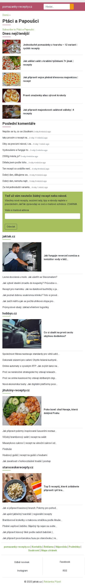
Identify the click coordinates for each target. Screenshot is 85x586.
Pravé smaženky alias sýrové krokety (44, 95)
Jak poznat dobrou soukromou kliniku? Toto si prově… (30, 295)
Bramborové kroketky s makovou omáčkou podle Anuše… (32, 520)
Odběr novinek (21, 562)
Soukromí (33, 550)
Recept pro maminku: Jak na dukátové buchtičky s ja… (30, 289)
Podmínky (74, 546)
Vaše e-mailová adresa (17, 210)
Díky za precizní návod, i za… (17, 143)
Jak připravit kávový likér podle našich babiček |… (28, 532)
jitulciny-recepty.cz (16, 390)
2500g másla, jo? (11, 156)
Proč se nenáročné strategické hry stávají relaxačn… (29, 372)
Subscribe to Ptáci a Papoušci (18, 29)
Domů (5, 15)
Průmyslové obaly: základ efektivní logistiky (25, 307)
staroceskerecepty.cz (17, 467)
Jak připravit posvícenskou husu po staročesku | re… (29, 538)
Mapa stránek (49, 550)
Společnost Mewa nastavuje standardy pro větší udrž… (30, 354)
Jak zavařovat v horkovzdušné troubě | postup (26, 461)
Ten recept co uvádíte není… (16, 168)
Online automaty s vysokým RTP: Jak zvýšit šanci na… (30, 366)
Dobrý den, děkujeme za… (15, 174)
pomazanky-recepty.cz (17, 6)
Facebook (65, 561)
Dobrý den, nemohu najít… (15, 181)
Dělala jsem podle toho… (15, 162)
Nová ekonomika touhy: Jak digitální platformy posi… (29, 384)
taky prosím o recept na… (15, 137)
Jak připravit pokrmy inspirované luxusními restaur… (29, 431)
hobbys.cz (9, 313)
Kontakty (37, 546)
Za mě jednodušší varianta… (16, 187)
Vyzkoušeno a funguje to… (16, 150)
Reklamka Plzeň (52, 581)
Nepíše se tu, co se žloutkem (17, 131)
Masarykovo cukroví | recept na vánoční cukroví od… (29, 443)
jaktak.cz (8, 236)
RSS (65, 570)
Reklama (49, 546)
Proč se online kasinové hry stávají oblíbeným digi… (29, 378)
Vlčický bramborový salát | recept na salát (24, 437)
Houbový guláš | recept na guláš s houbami (24, 455)
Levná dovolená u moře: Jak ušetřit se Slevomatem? (29, 277)
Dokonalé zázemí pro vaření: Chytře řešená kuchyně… (30, 360)
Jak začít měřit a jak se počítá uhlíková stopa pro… (28, 301)
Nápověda (61, 546)
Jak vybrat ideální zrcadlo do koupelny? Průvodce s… (30, 283)
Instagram (22, 570)
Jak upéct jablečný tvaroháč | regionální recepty (27, 514)
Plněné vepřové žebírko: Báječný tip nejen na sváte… (29, 526)
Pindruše (7, 449)
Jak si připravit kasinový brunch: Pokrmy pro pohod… (29, 508)
